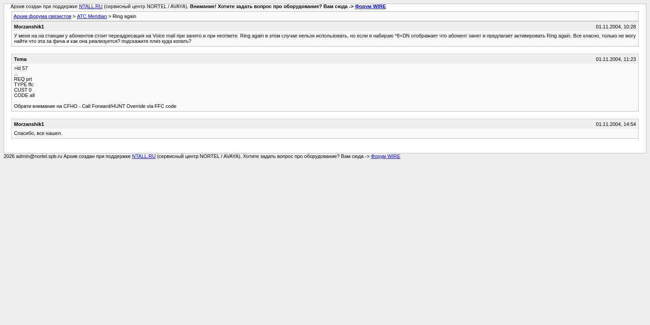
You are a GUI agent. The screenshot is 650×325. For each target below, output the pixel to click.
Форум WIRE (370, 6)
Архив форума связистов (42, 16)
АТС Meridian (92, 16)
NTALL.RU (90, 6)
